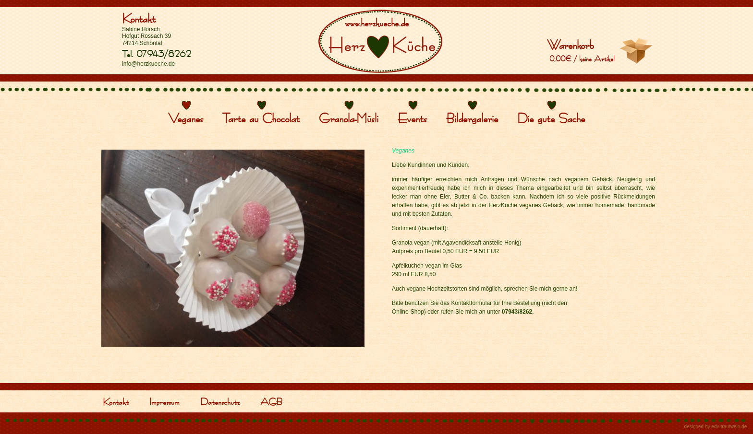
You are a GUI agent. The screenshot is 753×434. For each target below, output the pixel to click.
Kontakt (139, 18)
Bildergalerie (472, 118)
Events (412, 118)
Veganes (185, 118)
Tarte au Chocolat (261, 118)
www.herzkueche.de (377, 22)
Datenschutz (220, 401)
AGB (271, 401)
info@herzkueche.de (148, 63)
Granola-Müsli (348, 118)
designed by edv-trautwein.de (715, 426)
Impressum (164, 401)
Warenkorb (570, 44)
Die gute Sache (551, 118)
